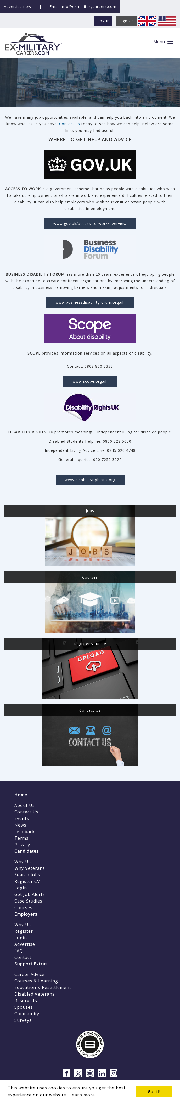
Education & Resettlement (42, 987)
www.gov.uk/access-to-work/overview (90, 223)
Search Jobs (27, 875)
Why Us (22, 862)
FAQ (18, 951)
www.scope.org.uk (90, 381)
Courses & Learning (36, 981)
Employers (25, 914)
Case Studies (28, 901)
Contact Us (26, 812)
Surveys (23, 1020)
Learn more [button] (82, 1095)
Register (23, 931)
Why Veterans (29, 868)
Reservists (25, 1000)
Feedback (24, 831)
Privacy (22, 844)
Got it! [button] (154, 1091)
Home (20, 795)
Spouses (23, 1007)
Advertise (24, 944)
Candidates (26, 851)
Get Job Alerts (29, 894)
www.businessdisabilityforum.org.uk (90, 302)
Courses (23, 907)
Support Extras (31, 964)
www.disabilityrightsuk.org (90, 479)
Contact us (69, 123)
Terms (21, 838)
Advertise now (17, 6)
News (20, 825)
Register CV (27, 881)
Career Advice (29, 974)
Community (26, 1014)
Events (21, 818)
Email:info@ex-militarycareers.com (82, 6)
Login (20, 888)
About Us (24, 805)
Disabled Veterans (34, 994)
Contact (22, 957)
